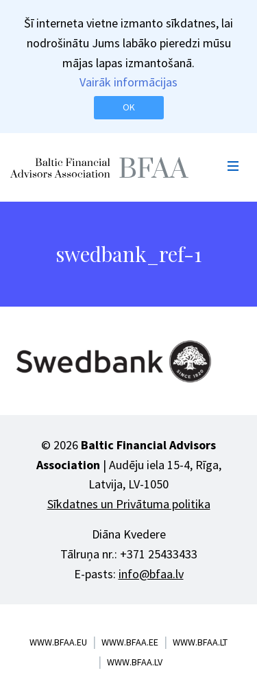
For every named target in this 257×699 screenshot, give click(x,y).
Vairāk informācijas (128, 82)
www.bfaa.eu (58, 642)
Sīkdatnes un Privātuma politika (128, 504)
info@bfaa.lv (151, 574)
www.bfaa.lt (200, 642)
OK (129, 107)
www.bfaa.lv (134, 662)
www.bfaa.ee (129, 642)
